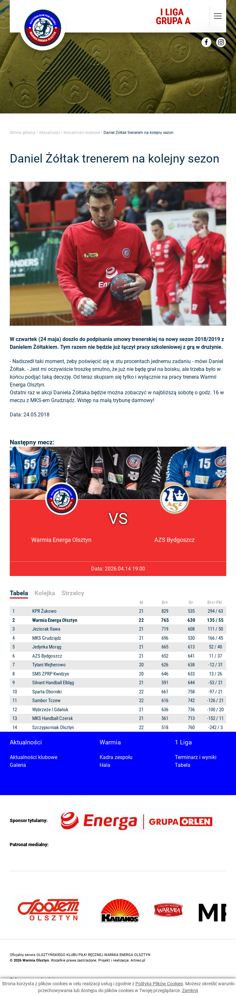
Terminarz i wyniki (195, 757)
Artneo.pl (138, 960)
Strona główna (22, 132)
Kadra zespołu (116, 757)
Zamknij (190, 990)
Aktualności (49, 132)
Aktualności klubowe (81, 132)
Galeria (18, 765)
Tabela (182, 765)
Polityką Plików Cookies (159, 983)
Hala (105, 765)
